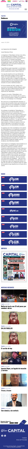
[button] (26, 9)
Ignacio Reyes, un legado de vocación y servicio (13, 369)
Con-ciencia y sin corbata (9, 411)
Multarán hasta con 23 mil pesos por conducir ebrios (13, 307)
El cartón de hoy (6, 348)
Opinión (3, 16)
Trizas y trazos (6, 390)
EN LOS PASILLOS (6, 328)
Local (2, 304)
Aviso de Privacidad (21, 440)
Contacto (24, 438)
